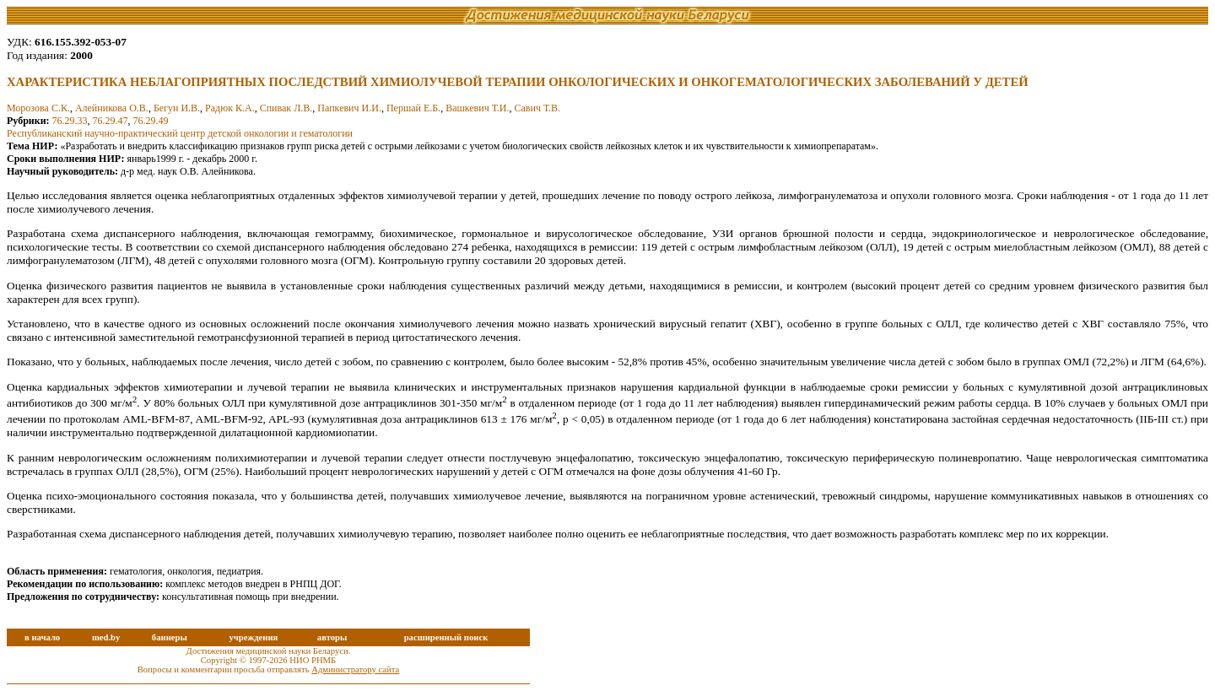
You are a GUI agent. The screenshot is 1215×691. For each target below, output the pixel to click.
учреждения (253, 637)
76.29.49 (151, 121)
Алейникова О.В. (111, 108)
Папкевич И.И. (349, 108)
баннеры (169, 637)
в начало (42, 637)
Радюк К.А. (230, 108)
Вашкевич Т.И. (477, 108)
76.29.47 (110, 121)
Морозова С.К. (38, 108)
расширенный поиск (446, 637)
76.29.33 (70, 121)
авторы (332, 637)
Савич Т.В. (537, 108)
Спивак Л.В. (286, 108)
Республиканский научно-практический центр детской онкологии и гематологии (180, 133)
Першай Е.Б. (413, 108)
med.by (106, 637)
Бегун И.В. (177, 108)
